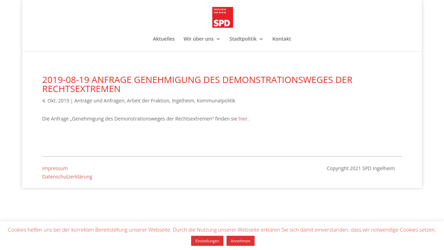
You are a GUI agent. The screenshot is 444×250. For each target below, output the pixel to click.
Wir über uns (198, 39)
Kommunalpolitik (216, 100)
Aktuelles (163, 39)
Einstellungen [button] (207, 240)
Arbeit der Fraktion (148, 100)
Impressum (55, 168)
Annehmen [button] (240, 240)
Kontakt (281, 39)
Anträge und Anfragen (99, 100)
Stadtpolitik (243, 39)
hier (243, 118)
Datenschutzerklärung (67, 176)
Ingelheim (183, 100)
